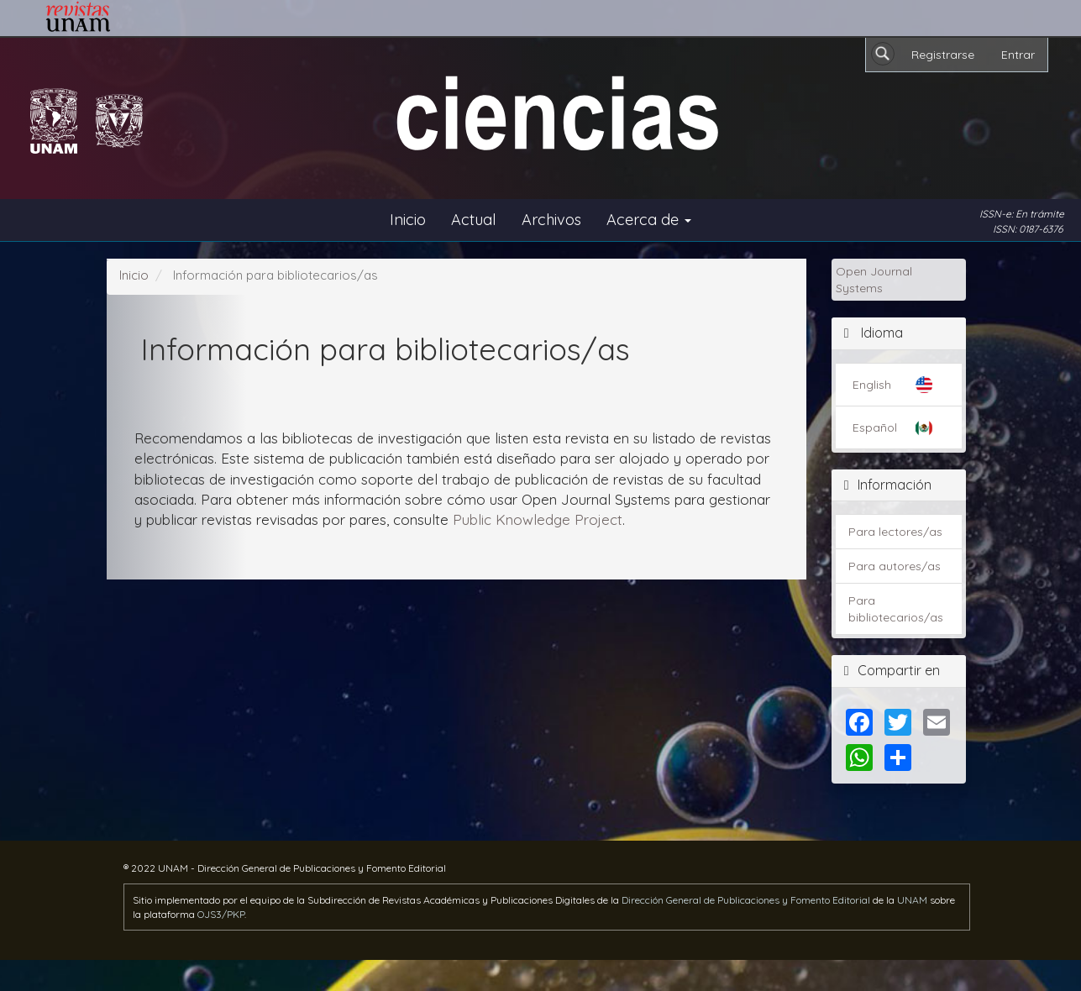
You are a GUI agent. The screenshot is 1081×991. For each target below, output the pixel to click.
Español (875, 427)
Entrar (1018, 54)
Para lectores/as (895, 531)
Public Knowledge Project (537, 519)
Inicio (408, 219)
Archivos (551, 219)
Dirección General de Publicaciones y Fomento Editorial (746, 900)
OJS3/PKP (220, 914)
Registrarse (942, 54)
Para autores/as (894, 566)
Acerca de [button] (648, 219)
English (872, 384)
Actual (473, 219)
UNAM (912, 900)
